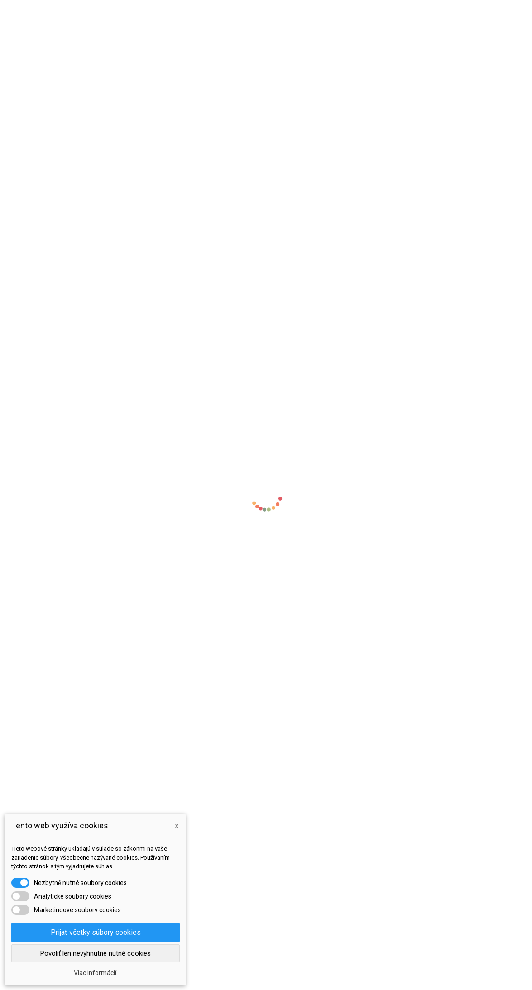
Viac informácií (95, 972)
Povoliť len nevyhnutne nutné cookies (95, 953)
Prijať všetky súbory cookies (96, 932)
